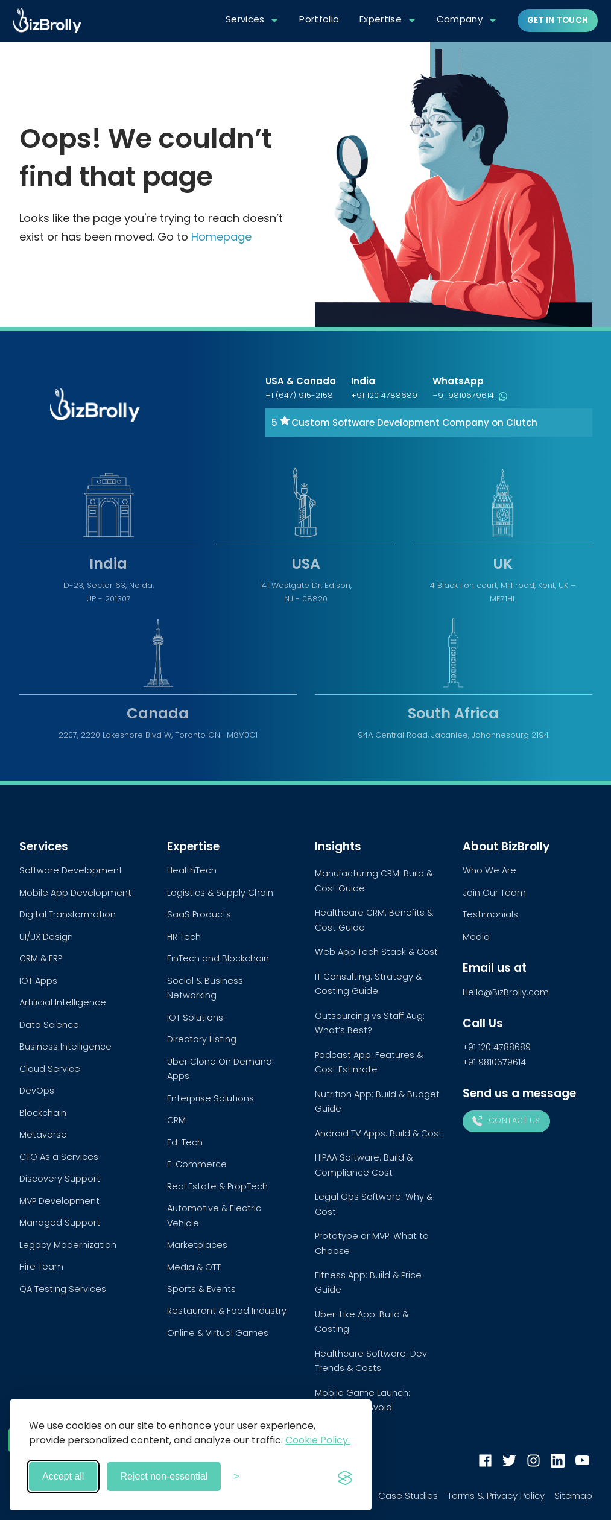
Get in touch (557, 20)
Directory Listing (201, 1039)
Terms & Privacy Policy (496, 1495)
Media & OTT (194, 1267)
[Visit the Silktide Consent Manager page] (345, 1476)
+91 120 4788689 (384, 395)
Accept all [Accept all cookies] (63, 1476)
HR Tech (184, 937)
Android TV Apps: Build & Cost (378, 1133)
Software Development (70, 870)
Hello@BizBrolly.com (506, 992)
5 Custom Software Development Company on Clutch (404, 422)
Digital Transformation (67, 914)
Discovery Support (59, 1179)
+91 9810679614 (469, 395)
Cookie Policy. (317, 1440)
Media (476, 937)
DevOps (36, 1091)
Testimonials (490, 914)
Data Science (49, 1025)
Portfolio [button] (319, 19)
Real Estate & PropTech (217, 1186)
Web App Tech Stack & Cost (376, 952)
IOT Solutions (195, 1018)
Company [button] (460, 19)
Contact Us (506, 1120)
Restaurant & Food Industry (227, 1311)
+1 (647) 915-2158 (299, 395)
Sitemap (573, 1495)
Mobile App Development (75, 893)
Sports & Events (201, 1289)
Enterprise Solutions (210, 1098)
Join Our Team (494, 893)
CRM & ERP (40, 958)
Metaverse (43, 1135)
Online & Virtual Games (217, 1333)
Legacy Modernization (67, 1245)
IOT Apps (38, 981)
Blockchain (42, 1113)
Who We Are (489, 870)
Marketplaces (197, 1245)
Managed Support (59, 1223)
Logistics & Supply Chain (220, 893)
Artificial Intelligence (62, 1002)
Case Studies (408, 1495)
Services (245, 19)
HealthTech (192, 870)
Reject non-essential (163, 1476)
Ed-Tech (185, 1142)
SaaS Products (199, 914)
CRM (176, 1120)
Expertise (380, 19)
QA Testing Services (62, 1289)
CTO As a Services (58, 1157)
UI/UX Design (46, 937)
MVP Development (59, 1201)
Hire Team (41, 1267)
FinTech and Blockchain (218, 958)
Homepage (221, 236)
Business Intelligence (65, 1046)
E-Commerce (197, 1164)
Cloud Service (49, 1069)
